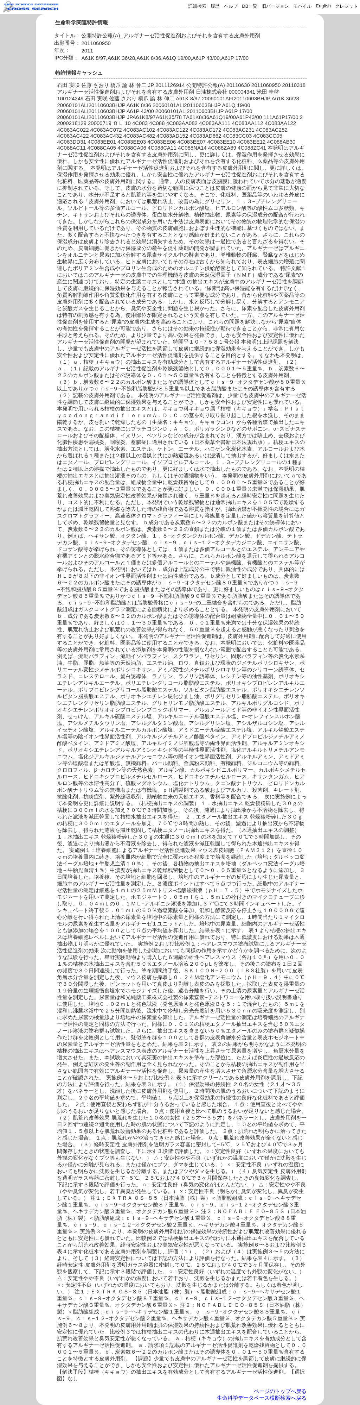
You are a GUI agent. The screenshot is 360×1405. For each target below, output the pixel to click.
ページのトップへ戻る (280, 1391)
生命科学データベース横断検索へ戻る (262, 1398)
